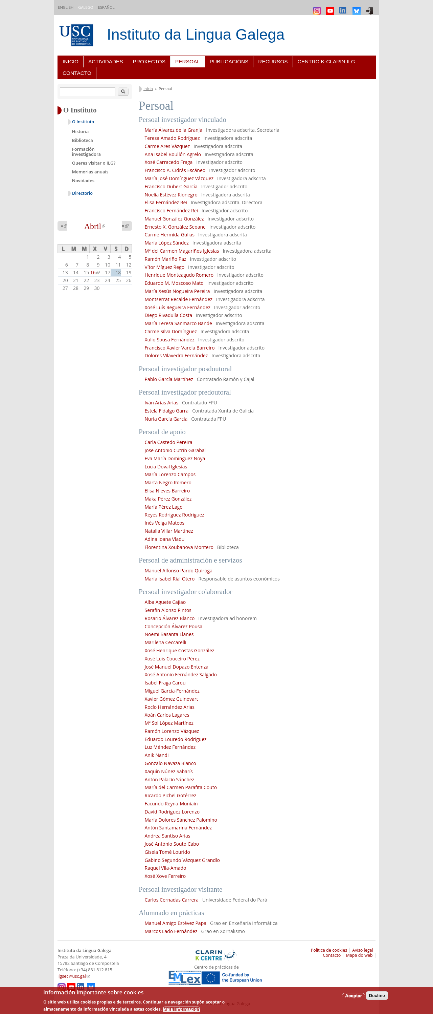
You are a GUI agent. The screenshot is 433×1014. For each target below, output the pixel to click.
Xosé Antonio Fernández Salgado (181, 674)
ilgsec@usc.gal (74, 976)
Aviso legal (362, 950)
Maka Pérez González (169, 498)
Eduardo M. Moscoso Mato (174, 283)
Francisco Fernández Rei (171, 210)
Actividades (105, 61)
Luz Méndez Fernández (170, 747)
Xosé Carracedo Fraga (169, 162)
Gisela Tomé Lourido (167, 852)
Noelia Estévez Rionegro (171, 194)
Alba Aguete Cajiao (165, 602)
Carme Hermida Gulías (170, 234)
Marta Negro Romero (169, 482)
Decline (377, 995)
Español (106, 7)
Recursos (273, 61)
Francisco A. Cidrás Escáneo (175, 170)
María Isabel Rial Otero (170, 578)
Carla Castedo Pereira (168, 442)
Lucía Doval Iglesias (166, 466)
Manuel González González (175, 218)
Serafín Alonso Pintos (168, 610)
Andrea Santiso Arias (167, 835)
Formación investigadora (86, 151)
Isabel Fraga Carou (165, 682)
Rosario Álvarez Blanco (170, 618)
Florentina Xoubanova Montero (179, 547)
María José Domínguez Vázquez (179, 178)
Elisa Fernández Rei (166, 202)
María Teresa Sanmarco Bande (178, 323)
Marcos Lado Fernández (171, 931)
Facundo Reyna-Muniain (171, 803)
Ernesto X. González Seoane (175, 227)
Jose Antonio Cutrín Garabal (175, 450)
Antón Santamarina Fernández (178, 827)
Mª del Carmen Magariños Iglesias (182, 251)
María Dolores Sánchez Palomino (181, 820)
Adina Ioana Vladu (165, 539)
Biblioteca (82, 140)
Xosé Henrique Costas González (179, 650)
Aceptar (353, 995)
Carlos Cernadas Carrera (172, 899)
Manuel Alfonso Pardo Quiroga (179, 570)
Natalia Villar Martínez (169, 531)
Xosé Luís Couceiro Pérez (172, 658)
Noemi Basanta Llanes (169, 634)
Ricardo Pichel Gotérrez (171, 795)
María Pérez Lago (164, 507)
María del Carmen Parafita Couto (181, 787)
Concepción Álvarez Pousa (174, 626)
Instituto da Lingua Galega (195, 34)
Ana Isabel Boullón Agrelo (173, 154)
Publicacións (229, 61)
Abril (94, 226)
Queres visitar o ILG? (94, 163)
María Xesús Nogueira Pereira (177, 291)
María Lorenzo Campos (170, 474)
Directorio (82, 193)
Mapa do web (359, 955)
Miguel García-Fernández (172, 691)
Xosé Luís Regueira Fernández (177, 307)
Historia (80, 131)
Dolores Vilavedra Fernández (176, 355)
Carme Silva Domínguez (171, 331)
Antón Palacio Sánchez (170, 779)
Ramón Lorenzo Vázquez (172, 731)
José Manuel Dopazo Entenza (177, 666)
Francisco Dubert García (171, 186)
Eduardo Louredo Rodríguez (176, 739)
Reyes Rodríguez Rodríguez (174, 514)
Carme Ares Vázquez (167, 146)
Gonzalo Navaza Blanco (170, 763)
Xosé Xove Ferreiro (165, 876)
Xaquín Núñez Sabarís (169, 771)
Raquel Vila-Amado (166, 868)
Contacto (77, 73)
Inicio (70, 61)
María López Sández (167, 242)
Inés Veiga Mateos (165, 523)
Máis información (181, 1009)
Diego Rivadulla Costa (168, 315)
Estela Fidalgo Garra (167, 410)
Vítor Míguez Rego (165, 267)
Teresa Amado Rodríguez (172, 138)
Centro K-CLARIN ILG (326, 61)
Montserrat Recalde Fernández (178, 299)
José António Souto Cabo (172, 844)
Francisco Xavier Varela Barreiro (180, 347)
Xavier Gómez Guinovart (171, 699)
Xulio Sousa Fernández (170, 339)
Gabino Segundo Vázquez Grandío (182, 860)
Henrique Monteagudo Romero (179, 275)
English (65, 7)
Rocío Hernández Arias (170, 707)
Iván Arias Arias (162, 402)
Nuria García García (166, 419)
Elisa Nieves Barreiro (167, 490)
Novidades (83, 180)
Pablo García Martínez (169, 379)
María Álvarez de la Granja (174, 130)
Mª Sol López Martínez (170, 723)
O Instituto (83, 122)
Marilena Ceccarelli (165, 642)
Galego (85, 7)
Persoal (187, 61)
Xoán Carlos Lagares (167, 715)
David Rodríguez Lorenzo (172, 811)
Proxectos (149, 61)
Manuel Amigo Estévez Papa (176, 923)
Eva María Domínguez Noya (175, 458)
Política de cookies (329, 950)
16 (95, 272)
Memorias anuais (90, 172)
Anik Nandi (157, 755)
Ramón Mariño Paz (165, 259)
